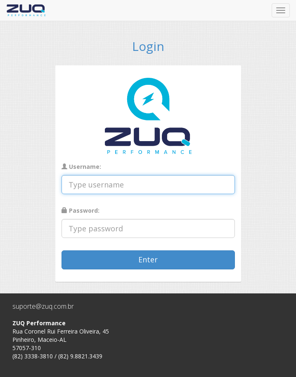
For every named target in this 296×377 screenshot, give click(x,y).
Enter (148, 259)
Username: (81, 166)
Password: (80, 210)
